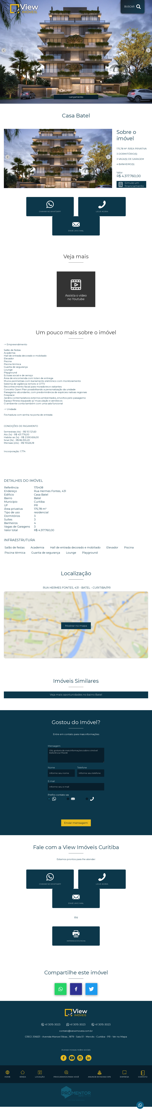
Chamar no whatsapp (50, 211)
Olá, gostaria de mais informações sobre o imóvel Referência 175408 (76, 755)
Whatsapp (60, 989)
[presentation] (67, 810)
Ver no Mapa (120, 1036)
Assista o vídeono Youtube (76, 297)
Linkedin (88, 1058)
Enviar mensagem (76, 822)
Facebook (76, 989)
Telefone (82, 767)
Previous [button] (3, 50)
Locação (40, 1077)
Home (7, 1077)
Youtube (72, 1058)
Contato (142, 1077)
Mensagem (54, 746)
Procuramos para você (66, 1077)
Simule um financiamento (134, 184)
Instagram (80, 1058)
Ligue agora (102, 211)
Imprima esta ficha (76, 941)
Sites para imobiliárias (76, 1100)
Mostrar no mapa (76, 625)
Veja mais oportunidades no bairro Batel (76, 694)
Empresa (124, 1077)
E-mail (51, 781)
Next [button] (148, 50)
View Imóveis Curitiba (76, 1013)
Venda (22, 1077)
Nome (51, 767)
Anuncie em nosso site (99, 1077)
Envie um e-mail (76, 231)
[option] (76, 52)
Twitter (91, 989)
